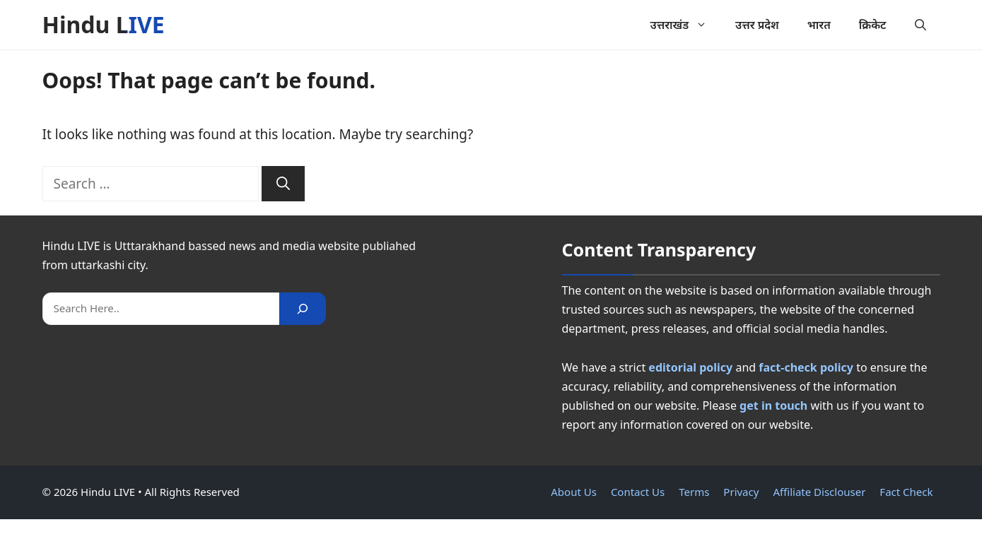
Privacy (741, 492)
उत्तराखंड (686, 24)
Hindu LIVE (103, 24)
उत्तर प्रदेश (757, 24)
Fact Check (906, 492)
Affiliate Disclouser (819, 492)
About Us (574, 492)
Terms (694, 492)
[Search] (283, 184)
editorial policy (690, 367)
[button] (920, 24)
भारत (819, 24)
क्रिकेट (873, 24)
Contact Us (638, 492)
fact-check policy (806, 367)
